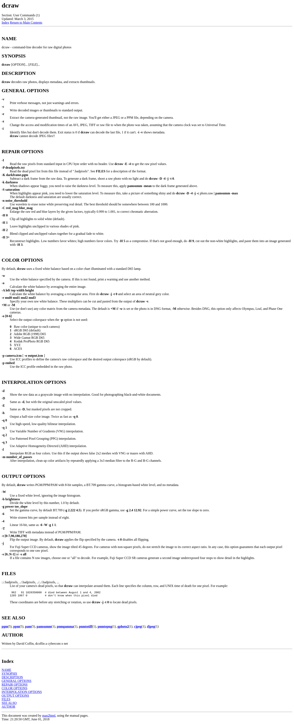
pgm (5, 627)
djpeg (151, 627)
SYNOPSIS (9, 674)
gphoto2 (123, 627)
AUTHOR (8, 708)
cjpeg (137, 627)
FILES (6, 700)
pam (28, 627)
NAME (6, 671)
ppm (16, 627)
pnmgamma (65, 627)
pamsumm (44, 627)
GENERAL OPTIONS (16, 682)
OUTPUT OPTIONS (15, 697)
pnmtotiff (85, 627)
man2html (49, 716)
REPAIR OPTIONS (15, 685)
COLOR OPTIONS (14, 689)
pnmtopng (105, 627)
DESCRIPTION (12, 678)
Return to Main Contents (26, 22)
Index (5, 22)
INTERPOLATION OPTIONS (22, 693)
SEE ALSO (9, 704)
